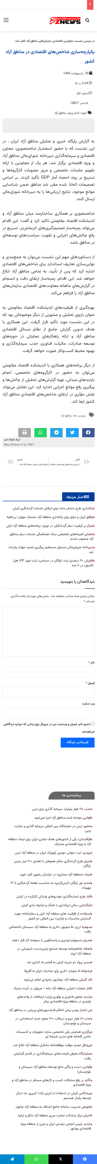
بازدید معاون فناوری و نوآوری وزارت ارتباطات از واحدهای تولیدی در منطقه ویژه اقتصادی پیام (54, 999)
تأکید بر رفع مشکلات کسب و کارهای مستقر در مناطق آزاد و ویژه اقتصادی (51, 1083)
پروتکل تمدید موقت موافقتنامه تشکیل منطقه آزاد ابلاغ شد (52, 1045)
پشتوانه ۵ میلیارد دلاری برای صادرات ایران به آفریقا (57, 971)
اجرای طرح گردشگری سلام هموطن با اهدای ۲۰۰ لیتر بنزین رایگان (52, 864)
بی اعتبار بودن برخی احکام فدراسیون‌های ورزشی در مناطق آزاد (50, 1010)
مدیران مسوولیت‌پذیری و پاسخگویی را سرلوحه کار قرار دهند (51, 940)
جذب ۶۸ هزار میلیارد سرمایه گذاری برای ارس (61, 809)
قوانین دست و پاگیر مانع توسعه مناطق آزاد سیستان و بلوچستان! (55, 1069)
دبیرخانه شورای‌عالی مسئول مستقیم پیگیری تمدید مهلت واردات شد (50, 550)
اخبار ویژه (73, 113)
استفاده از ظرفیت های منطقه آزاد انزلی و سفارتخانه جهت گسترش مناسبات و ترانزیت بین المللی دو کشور (52, 916)
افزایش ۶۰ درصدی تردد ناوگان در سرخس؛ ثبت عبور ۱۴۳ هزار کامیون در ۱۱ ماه (53, 563)
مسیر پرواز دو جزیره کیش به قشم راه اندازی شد (59, 962)
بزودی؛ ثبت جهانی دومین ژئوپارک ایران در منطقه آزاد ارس (53, 853)
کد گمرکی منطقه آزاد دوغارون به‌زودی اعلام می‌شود (57, 979)
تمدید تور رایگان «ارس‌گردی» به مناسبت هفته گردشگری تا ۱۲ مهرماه (50, 885)
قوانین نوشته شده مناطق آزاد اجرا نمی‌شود (62, 818)
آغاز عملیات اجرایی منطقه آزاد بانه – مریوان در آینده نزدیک (52, 988)
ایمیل (90, 683)
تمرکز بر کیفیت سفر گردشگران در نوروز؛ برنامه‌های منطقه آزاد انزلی (49, 526)
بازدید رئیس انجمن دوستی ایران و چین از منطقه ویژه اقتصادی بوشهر (55, 1126)
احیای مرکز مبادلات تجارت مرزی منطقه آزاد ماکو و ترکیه (54, 1115)
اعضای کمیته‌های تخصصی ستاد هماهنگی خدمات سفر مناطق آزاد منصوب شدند (51, 537)
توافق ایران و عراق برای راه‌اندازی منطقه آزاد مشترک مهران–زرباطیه (50, 517)
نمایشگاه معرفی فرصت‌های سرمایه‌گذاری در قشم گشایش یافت (52, 1056)
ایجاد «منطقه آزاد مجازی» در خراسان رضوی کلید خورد (55, 874)
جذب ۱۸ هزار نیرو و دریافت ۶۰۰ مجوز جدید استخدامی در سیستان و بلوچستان (53, 1021)
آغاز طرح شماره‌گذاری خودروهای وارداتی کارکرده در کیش (53, 896)
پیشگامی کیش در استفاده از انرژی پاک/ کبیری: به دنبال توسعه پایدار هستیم (53, 1096)
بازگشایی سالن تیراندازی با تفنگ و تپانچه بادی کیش (56, 905)
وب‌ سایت (88, 703)
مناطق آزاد (60, 113)
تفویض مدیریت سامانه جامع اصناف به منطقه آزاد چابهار (53, 1107)
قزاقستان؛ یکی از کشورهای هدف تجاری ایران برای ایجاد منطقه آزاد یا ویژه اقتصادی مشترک (49, 842)
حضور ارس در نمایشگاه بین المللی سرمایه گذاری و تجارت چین (52, 829)
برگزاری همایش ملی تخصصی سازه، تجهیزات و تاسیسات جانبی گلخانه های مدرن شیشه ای (53, 1034)
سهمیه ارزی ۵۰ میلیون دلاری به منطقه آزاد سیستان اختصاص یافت (50, 929)
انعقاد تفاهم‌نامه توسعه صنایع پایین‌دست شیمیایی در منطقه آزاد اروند (54, 951)
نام (91, 662)
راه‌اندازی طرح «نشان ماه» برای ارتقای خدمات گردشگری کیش (53, 508)
